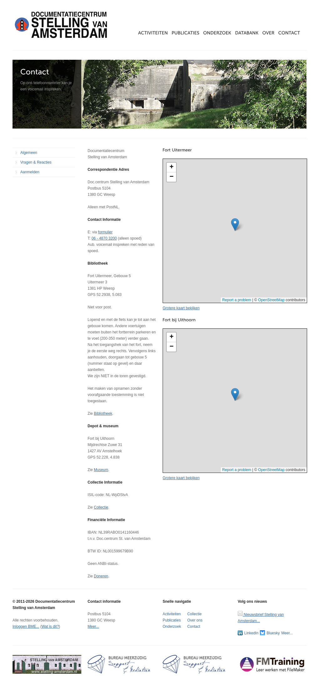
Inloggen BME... (26, 626)
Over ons (195, 620)
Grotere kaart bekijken (181, 308)
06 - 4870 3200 (104, 238)
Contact (193, 626)
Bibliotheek (103, 413)
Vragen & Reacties (36, 162)
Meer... (93, 626)
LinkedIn (248, 632)
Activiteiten (172, 614)
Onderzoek (172, 626)
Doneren (101, 576)
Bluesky (270, 632)
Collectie (101, 507)
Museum (101, 470)
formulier (105, 232)
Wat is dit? (50, 626)
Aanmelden (29, 172)
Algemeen (28, 152)
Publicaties (172, 620)
